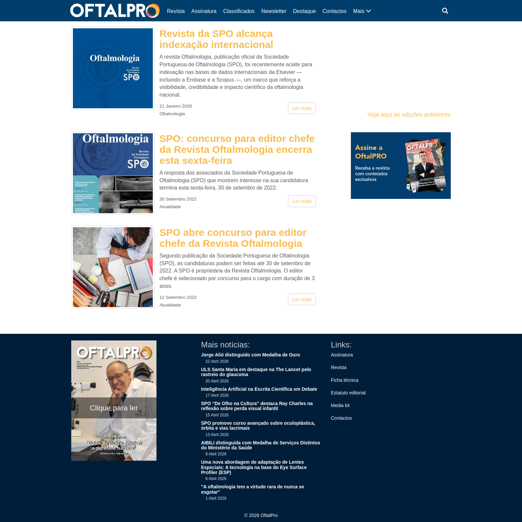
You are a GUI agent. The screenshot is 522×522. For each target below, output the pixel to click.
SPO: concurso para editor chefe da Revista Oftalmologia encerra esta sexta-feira (237, 149)
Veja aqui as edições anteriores (409, 114)
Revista (176, 11)
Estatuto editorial (348, 392)
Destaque (304, 11)
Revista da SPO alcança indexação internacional (216, 39)
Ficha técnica (344, 380)
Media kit (340, 405)
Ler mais (302, 108)
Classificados (238, 11)
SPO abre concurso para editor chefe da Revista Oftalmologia (233, 238)
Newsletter (274, 11)
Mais (362, 11)
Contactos (335, 11)
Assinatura (204, 11)
